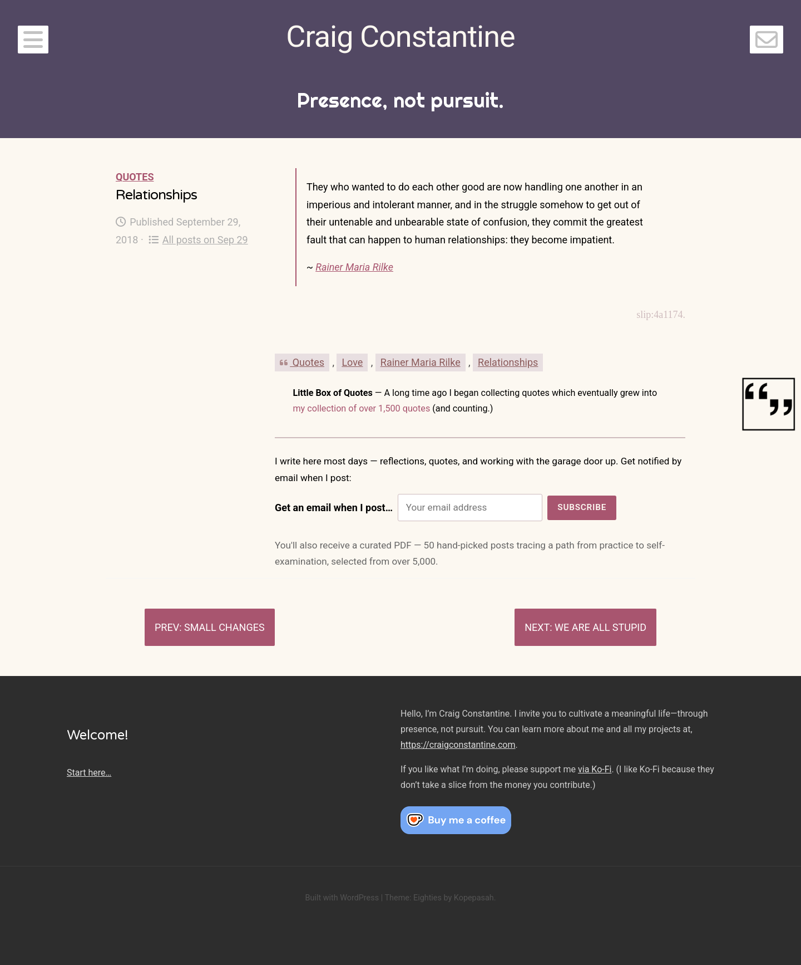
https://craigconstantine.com (457, 744)
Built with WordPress (342, 898)
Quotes (135, 177)
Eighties (427, 898)
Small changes (224, 627)
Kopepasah (474, 898)
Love (352, 362)
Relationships (508, 362)
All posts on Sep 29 (198, 240)
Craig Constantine (400, 36)
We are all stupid (600, 627)
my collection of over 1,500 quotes (361, 408)
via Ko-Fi (594, 769)
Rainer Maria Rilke (354, 267)
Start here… (89, 772)
